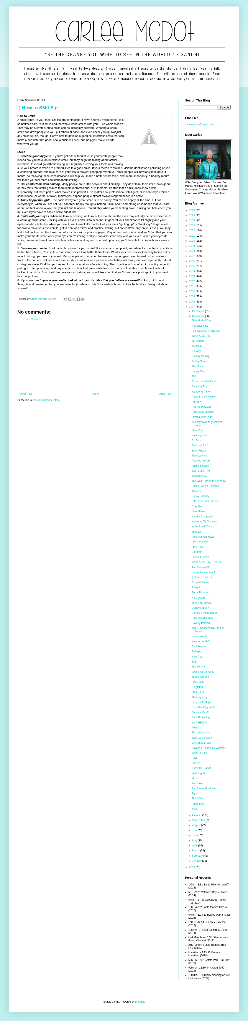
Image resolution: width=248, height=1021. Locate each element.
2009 (192, 296)
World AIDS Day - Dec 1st (207, 562)
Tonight (196, 587)
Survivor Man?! (200, 712)
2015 (192, 266)
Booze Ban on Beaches (205, 486)
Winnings (197, 345)
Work (195, 808)
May (195, 840)
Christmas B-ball (201, 742)
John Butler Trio (201, 470)
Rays (194, 757)
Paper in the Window (204, 396)
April (195, 845)
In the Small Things (203, 526)
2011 (192, 286)
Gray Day (197, 506)
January (197, 860)
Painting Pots (199, 435)
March (196, 850)
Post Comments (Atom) (46, 400)
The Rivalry (198, 666)
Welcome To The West (205, 521)
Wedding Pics (199, 773)
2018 (192, 250)
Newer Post (25, 393)
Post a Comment (32, 319)
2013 (192, 276)
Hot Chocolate (200, 325)
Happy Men (198, 371)
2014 (192, 271)
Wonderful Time (201, 391)
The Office (198, 366)
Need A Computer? (203, 516)
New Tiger (197, 656)
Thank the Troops (202, 602)
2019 (192, 245)
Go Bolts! (197, 440)
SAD (194, 661)
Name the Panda (201, 768)
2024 (192, 220)
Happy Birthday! (201, 496)
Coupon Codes (200, 582)
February (197, 855)
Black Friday (199, 450)
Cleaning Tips (199, 386)
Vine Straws (198, 511)
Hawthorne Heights (203, 411)
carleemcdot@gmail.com (199, 124)
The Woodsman (201, 732)
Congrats (197, 551)
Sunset (196, 763)
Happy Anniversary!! (203, 572)
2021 (192, 235)
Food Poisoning (201, 717)
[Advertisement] (94, 356)
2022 (192, 230)
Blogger (139, 1001)
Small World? (199, 636)
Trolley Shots (199, 361)
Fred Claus (198, 692)
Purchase (197, 783)
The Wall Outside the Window (209, 481)
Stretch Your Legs (202, 417)
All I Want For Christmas (206, 330)
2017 (192, 255)
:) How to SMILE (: (37, 107)
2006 (192, 867)
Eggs (194, 793)
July (195, 830)
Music (195, 778)
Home (95, 393)
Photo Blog (198, 803)
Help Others (198, 597)
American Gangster (203, 536)
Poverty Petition (201, 623)
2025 (192, 215)
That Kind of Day (201, 320)
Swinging (197, 651)
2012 (192, 281)
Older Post (165, 393)
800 (194, 376)
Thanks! (196, 531)
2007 (192, 306)
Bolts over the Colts (203, 671)
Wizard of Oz (199, 475)
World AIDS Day (201, 335)
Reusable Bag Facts (203, 707)
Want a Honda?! (201, 641)
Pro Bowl (197, 401)
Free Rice (197, 546)
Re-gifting (197, 687)
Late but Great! (200, 557)
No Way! (197, 351)
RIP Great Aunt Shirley (205, 501)
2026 (192, 210)
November (198, 316)
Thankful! (197, 491)
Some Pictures (200, 592)
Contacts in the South (204, 381)
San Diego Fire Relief (204, 788)
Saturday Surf (199, 445)
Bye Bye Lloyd (200, 541)
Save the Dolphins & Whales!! (209, 747)
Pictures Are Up (201, 460)
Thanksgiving (199, 455)
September (199, 820)
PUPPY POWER (201, 406)
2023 (192, 225)
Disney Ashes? (200, 607)
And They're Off (201, 567)
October (197, 815)
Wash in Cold (199, 752)
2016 (192, 261)
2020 (192, 240)
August (196, 825)
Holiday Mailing (200, 356)
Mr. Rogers (198, 340)
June (195, 835)
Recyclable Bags (201, 702)
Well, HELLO (199, 722)
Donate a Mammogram (205, 612)
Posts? (196, 727)
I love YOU (198, 682)
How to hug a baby (202, 617)
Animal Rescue (200, 465)
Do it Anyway (199, 646)
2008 (192, 301)
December (198, 311)
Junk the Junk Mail (202, 737)
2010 (192, 291)
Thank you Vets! (201, 676)
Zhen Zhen (198, 430)
